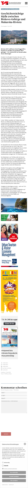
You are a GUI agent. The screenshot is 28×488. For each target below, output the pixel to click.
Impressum (11, 484)
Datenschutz (5, 484)
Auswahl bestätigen (14, 476)
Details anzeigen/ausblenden (10, 468)
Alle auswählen (14, 480)
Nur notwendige (14, 472)
